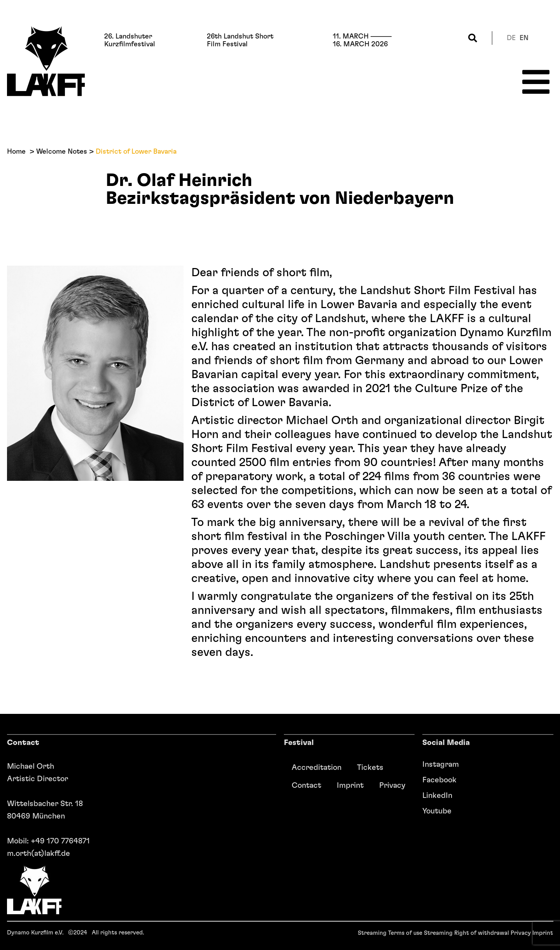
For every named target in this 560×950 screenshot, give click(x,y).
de (511, 38)
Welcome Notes (61, 151)
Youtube (437, 811)
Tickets (370, 767)
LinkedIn (437, 795)
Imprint (350, 785)
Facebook (439, 780)
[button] (472, 38)
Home (16, 151)
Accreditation (316, 767)
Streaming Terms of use (390, 933)
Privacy (392, 785)
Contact (306, 785)
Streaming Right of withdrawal (466, 933)
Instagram (440, 764)
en (524, 38)
